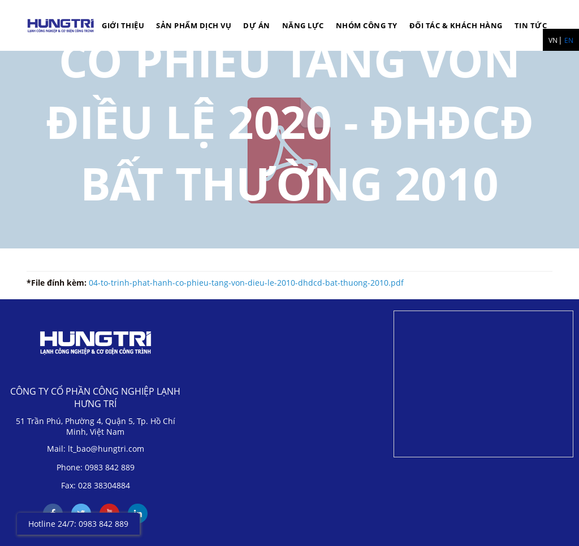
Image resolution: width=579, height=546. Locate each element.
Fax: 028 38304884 (95, 485)
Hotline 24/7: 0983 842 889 (78, 523)
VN (553, 40)
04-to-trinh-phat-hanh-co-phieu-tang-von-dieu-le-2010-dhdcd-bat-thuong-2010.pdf (246, 282)
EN (568, 40)
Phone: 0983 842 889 (96, 467)
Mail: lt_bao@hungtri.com (95, 448)
